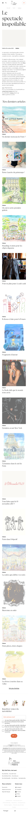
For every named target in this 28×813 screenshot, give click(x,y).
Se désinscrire (9, 800)
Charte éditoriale (6, 802)
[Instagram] (18, 787)
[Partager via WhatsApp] (23, 810)
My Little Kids (5, 773)
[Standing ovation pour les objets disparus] (14, 232)
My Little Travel (12, 773)
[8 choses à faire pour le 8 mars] (14, 304)
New (24, 63)
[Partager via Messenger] (20, 810)
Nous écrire (4, 787)
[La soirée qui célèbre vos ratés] (14, 560)
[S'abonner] (24, 3)
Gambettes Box (22, 778)
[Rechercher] (6, 3)
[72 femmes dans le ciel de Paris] (14, 450)
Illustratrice (14, 802)
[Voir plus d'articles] (14, 688)
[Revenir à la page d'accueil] (14, 3)
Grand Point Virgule (7, 91)
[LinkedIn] (18, 796)
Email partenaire (21, 802)
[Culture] (17, 48)
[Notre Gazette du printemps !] (14, 157)
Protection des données (18, 805)
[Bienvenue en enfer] (14, 596)
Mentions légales (8, 805)
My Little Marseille (6, 778)
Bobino (12, 93)
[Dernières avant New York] (14, 413)
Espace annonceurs (6, 789)
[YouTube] (18, 792)
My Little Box (14, 778)
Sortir (14, 8)
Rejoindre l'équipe (6, 791)
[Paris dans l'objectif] (14, 524)
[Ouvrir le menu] (3, 2)
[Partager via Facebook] (15, 810)
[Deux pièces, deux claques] (14, 631)
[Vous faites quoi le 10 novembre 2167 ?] (14, 488)
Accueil (8, 8)
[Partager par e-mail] (12, 810)
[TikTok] (17, 794)
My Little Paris (5, 748)
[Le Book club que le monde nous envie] (14, 377)
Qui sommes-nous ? (17, 800)
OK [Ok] (13, 735)
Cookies (14, 807)
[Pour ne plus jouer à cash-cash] (14, 269)
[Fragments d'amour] (14, 340)
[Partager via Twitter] (18, 810)
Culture (19, 8)
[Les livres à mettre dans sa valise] (14, 668)
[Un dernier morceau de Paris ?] (14, 122)
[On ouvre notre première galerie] (14, 194)
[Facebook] (18, 789)
